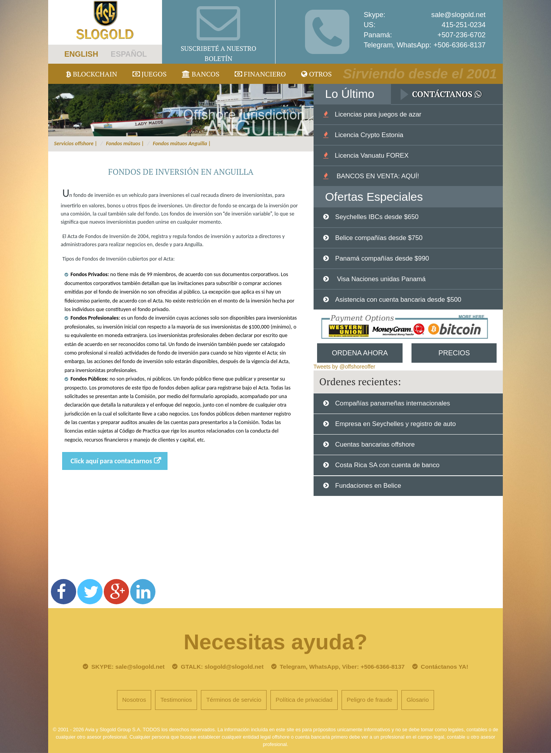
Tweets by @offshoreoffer (344, 366)
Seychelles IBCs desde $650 (376, 217)
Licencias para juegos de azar (378, 114)
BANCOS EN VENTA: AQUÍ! (377, 176)
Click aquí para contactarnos (111, 461)
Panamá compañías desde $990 (382, 258)
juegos (150, 73)
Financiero (260, 73)
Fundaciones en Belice (368, 485)
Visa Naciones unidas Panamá (380, 279)
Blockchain (91, 73)
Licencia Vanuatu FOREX (371, 155)
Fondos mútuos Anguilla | (182, 143)
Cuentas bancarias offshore (375, 444)
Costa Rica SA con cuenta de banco (387, 465)
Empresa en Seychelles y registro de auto (395, 424)
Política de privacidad (304, 699)
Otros (316, 73)
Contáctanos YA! (444, 666)
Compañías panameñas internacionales (392, 403)
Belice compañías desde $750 (378, 238)
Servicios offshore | (75, 143)
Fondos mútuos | (125, 143)
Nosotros (134, 699)
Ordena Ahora (360, 353)
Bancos (201, 73)
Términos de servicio (234, 699)
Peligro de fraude (369, 699)
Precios (454, 353)
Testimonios (176, 699)
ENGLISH (81, 54)
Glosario (417, 699)
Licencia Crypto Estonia (369, 135)
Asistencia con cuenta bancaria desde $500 (398, 299)
